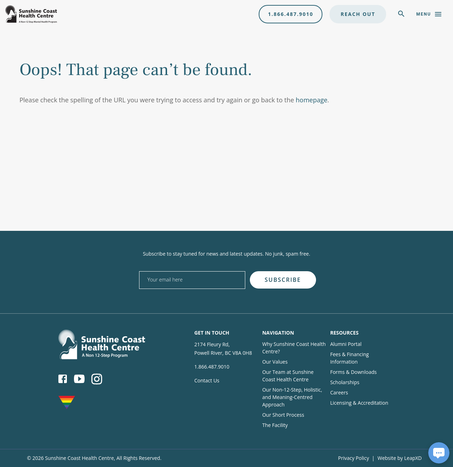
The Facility (275, 425)
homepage (312, 100)
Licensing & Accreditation (359, 402)
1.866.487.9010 (290, 14)
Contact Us (206, 380)
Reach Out (357, 14)
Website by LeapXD (400, 458)
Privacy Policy (353, 458)
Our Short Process (283, 414)
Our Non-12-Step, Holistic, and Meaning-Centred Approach (292, 397)
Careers (339, 392)
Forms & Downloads (353, 372)
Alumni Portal (346, 344)
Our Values (275, 361)
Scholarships (344, 382)
